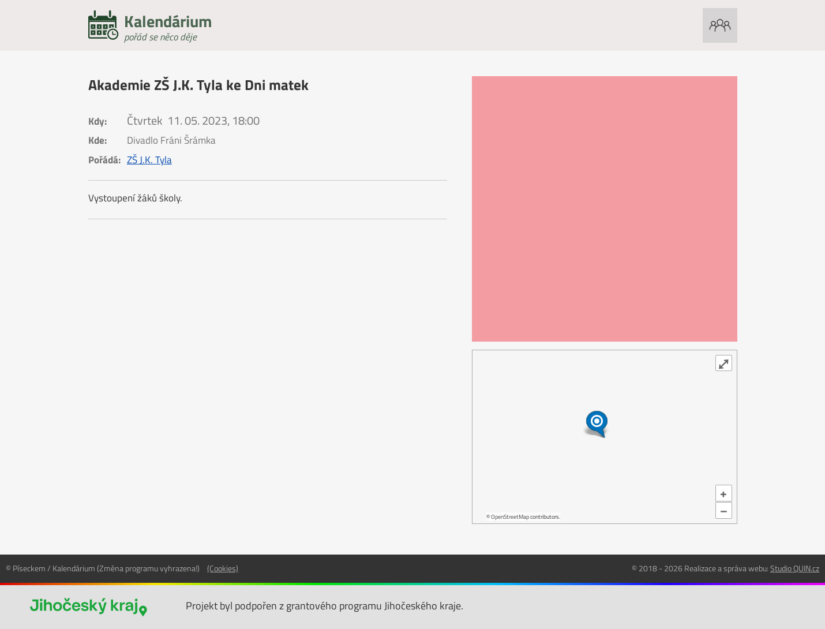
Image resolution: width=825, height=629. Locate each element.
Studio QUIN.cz (794, 568)
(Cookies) (222, 568)
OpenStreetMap (510, 516)
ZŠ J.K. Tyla (149, 160)
